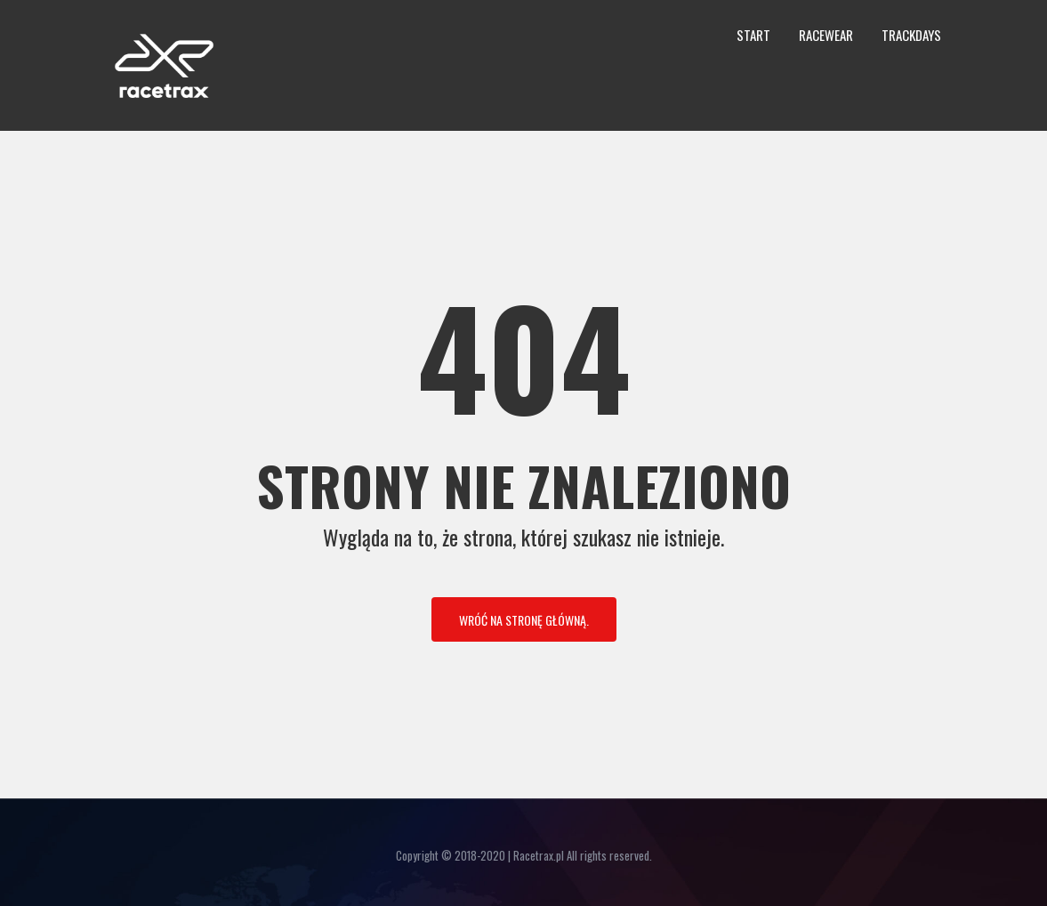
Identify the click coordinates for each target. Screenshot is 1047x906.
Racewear (826, 34)
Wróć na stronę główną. (524, 620)
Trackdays (911, 34)
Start (753, 34)
